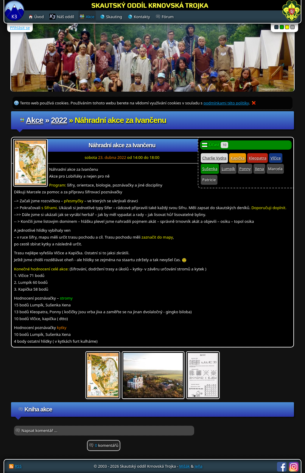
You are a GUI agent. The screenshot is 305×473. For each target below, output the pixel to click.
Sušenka (209, 168)
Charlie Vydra (214, 158)
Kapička (238, 158)
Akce (34, 120)
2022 (59, 120)
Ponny (244, 168)
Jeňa (198, 466)
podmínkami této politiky (226, 103)
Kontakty (142, 16)
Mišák (184, 466)
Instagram (293, 467)
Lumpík (228, 168)
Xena (259, 168)
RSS (18, 466)
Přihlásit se (20, 27)
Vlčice (275, 158)
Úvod (39, 16)
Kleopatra (257, 158)
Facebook (282, 467)
